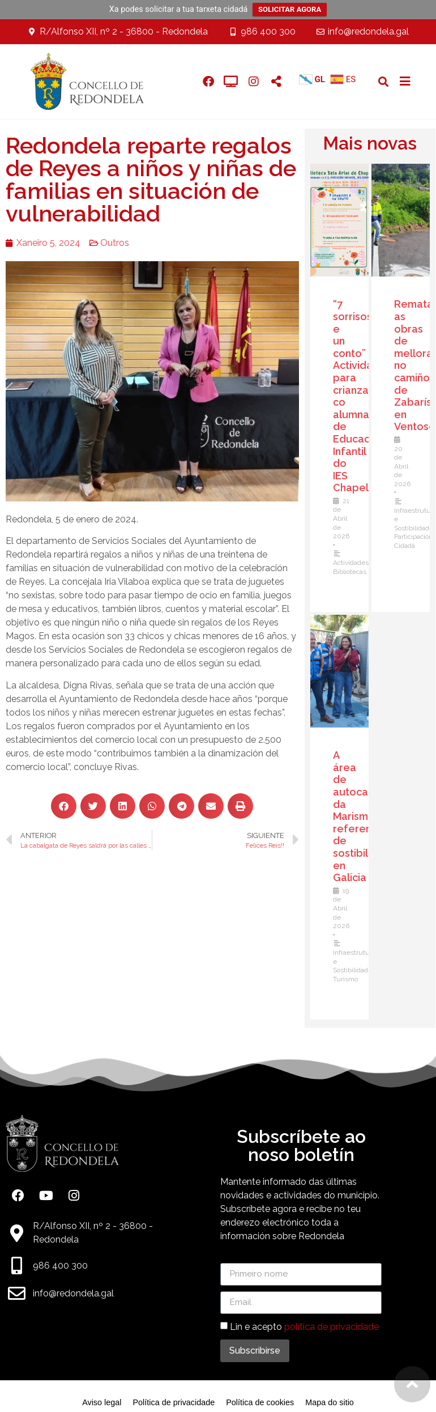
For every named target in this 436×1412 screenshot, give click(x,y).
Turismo (345, 979)
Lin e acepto (304, 1326)
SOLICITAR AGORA (289, 9)
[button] (383, 81)
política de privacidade (331, 1326)
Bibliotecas (349, 572)
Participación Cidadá (413, 541)
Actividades (351, 563)
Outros (114, 242)
